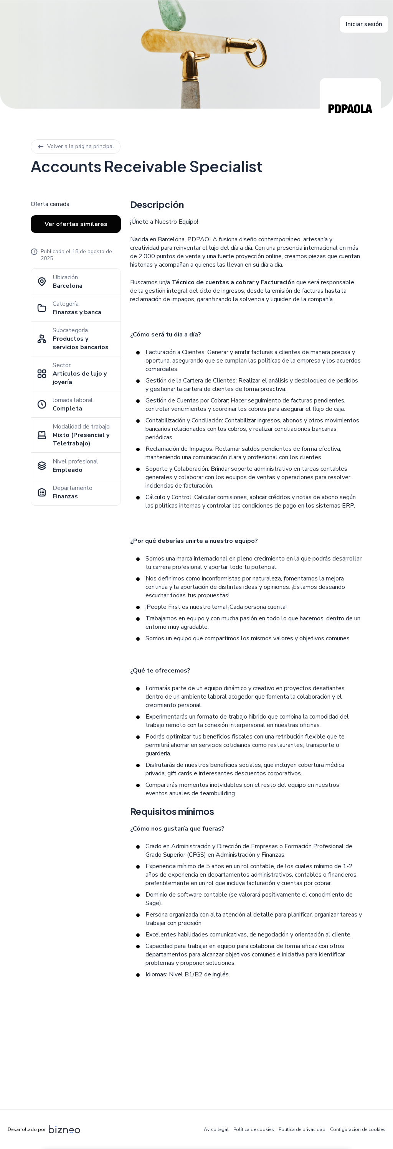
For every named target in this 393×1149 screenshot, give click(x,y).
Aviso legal (216, 1129)
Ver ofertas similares (76, 224)
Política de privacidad (302, 1129)
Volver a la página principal (75, 146)
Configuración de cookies (357, 1129)
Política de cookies (253, 1129)
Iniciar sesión (364, 24)
